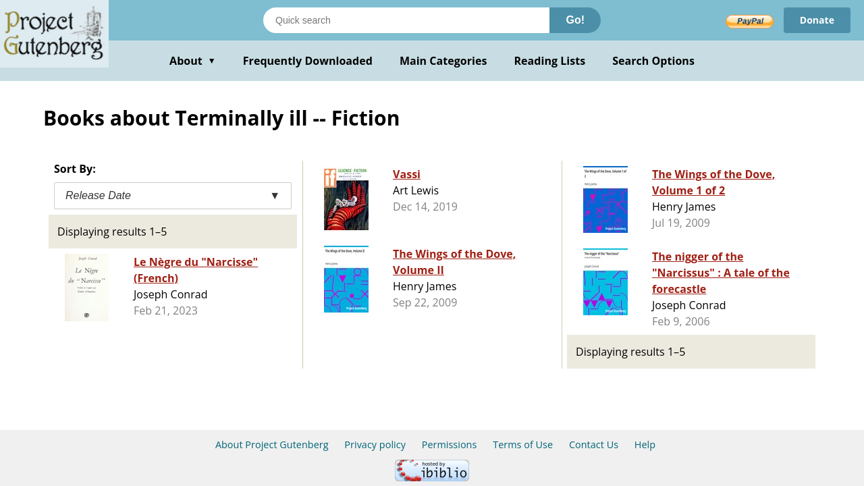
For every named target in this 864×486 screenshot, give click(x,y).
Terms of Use (523, 444)
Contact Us (593, 444)
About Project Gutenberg (272, 444)
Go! (575, 20)
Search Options (653, 60)
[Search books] (406, 20)
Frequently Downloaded (308, 60)
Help (644, 444)
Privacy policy (375, 444)
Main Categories (443, 60)
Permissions (449, 444)
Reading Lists (550, 60)
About (192, 61)
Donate (817, 20)
